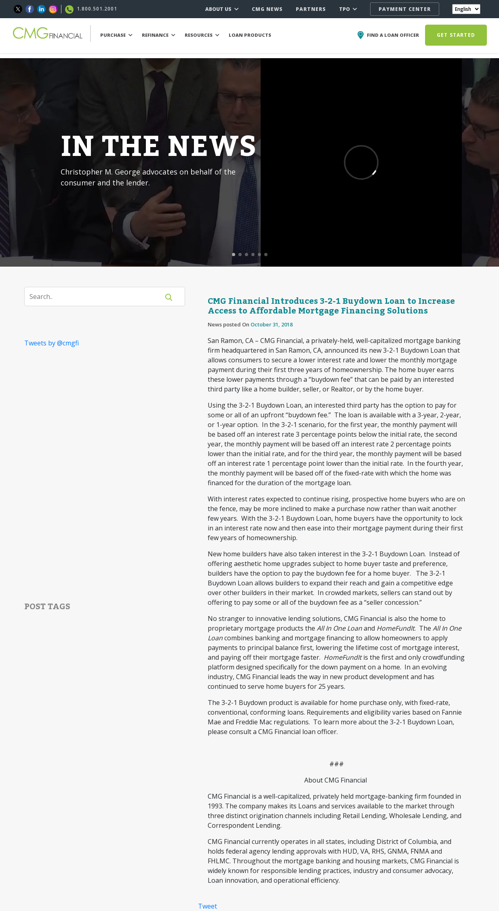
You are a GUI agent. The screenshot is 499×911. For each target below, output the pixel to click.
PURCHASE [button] (116, 35)
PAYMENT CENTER (405, 9)
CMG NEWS (267, 9)
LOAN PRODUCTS (250, 35)
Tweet (207, 906)
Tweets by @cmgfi (51, 343)
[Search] (97, 296)
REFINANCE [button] (158, 35)
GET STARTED (456, 35)
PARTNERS (311, 9)
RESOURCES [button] (202, 35)
